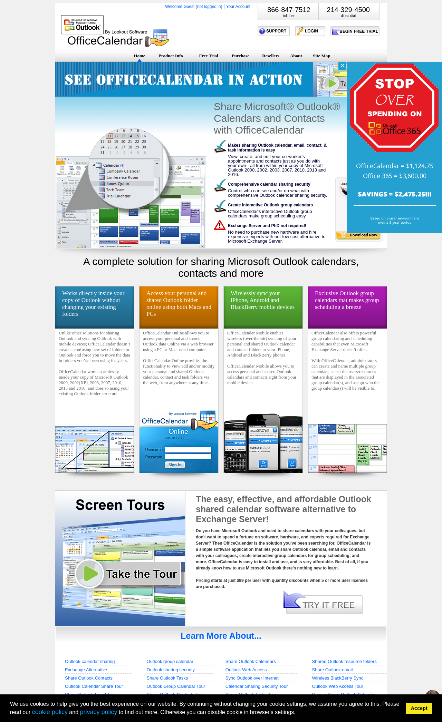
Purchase (240, 55)
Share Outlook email (332, 669)
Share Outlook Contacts (89, 678)
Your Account (238, 6)
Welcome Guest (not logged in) (193, 6)
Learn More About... (221, 636)
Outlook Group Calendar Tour (176, 686)
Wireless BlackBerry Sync (338, 678)
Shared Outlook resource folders (344, 661)
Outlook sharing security (171, 669)
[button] (298, 713)
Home (139, 55)
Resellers (270, 55)
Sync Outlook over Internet (252, 678)
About (296, 55)
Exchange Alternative (86, 669)
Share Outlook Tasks (167, 678)
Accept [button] (419, 708)
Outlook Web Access (246, 669)
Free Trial (208, 55)
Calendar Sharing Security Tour (256, 686)
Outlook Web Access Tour (337, 686)
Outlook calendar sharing (90, 661)
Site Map (321, 55)
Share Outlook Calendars (250, 661)
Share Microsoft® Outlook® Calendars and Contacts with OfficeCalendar (277, 118)
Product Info (170, 55)
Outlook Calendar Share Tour (94, 686)
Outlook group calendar (170, 661)
